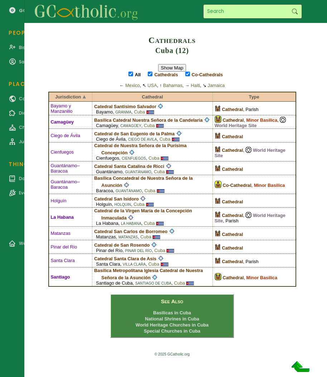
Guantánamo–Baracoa (65, 168)
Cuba (139, 112)
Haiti (195, 85)
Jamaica (216, 85)
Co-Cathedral (237, 185)
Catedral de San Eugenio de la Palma (134, 133)
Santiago (60, 277)
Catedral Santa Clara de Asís (125, 258)
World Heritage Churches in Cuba (172, 325)
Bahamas (172, 85)
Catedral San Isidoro (116, 199)
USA (152, 85)
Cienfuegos (62, 152)
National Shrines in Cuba (172, 319)
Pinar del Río (64, 247)
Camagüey (62, 122)
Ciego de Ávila (65, 135)
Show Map (172, 68)
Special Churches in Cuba (172, 331)
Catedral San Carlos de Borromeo (130, 231)
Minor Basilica (261, 120)
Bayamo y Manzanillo (62, 108)
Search (294, 11)
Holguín (59, 200)
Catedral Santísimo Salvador (125, 106)
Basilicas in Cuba (172, 312)
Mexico (132, 85)
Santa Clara (63, 260)
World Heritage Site (236, 125)
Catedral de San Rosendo (122, 245)
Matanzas (60, 233)
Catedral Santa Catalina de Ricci (129, 166)
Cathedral (233, 120)
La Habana (62, 217)
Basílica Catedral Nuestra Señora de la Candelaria (148, 120)
